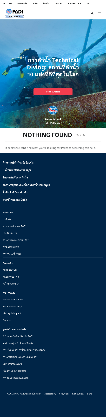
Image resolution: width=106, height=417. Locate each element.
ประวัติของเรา (10, 232)
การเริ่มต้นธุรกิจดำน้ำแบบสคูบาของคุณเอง (24, 349)
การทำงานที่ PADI (12, 253)
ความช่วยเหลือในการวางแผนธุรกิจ (20, 356)
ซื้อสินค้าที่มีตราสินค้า (15, 192)
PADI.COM (7, 3)
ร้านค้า (46, 3)
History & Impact (12, 313)
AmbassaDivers (11, 246)
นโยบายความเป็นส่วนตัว (30, 393)
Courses (57, 3)
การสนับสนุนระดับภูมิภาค (15, 377)
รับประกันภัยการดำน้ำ (15, 177)
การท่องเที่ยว (22, 3)
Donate (7, 320)
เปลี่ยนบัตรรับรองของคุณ (17, 170)
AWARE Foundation (13, 299)
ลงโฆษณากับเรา (11, 283)
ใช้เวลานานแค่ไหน (12, 363)
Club (88, 3)
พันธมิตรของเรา (11, 276)
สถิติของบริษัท (10, 269)
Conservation (74, 3)
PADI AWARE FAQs (12, 306)
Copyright (63, 393)
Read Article (53, 91)
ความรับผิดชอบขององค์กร (16, 239)
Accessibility (50, 393)
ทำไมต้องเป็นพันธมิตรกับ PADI (18, 336)
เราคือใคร (8, 219)
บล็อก (35, 3)
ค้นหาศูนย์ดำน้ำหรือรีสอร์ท (18, 162)
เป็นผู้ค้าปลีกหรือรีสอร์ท (14, 370)
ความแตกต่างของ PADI (14, 226)
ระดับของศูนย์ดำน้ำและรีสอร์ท (18, 343)
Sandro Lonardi (53, 119)
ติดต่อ (89, 393)
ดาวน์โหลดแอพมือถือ (15, 200)
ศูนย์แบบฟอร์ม (78, 393)
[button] (14, 13)
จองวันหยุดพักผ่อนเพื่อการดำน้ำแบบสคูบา (26, 185)
